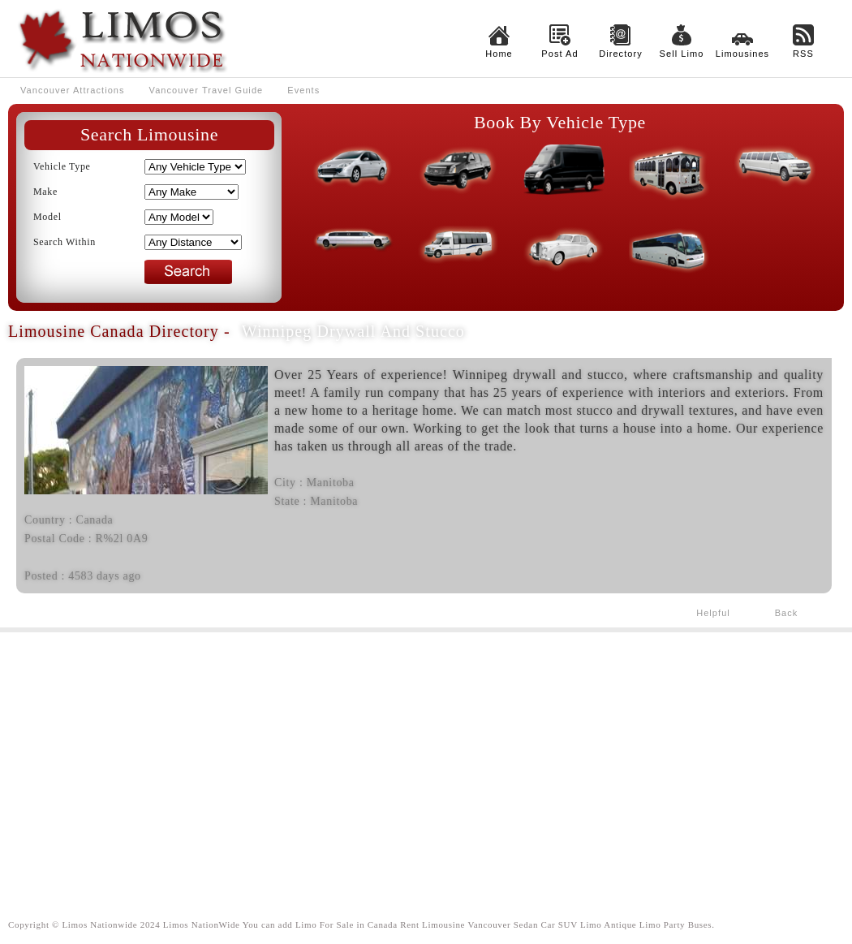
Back (786, 613)
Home (499, 53)
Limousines (742, 53)
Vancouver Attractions (72, 90)
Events (303, 90)
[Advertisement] (426, 762)
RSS (803, 53)
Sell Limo (682, 53)
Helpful (713, 613)
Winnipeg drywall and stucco (353, 331)
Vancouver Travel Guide (206, 90)
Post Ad (559, 53)
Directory (621, 53)
